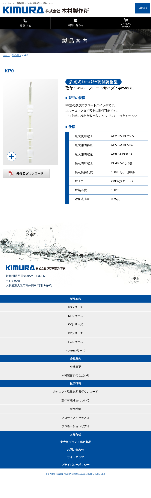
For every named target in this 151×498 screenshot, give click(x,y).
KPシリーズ (75, 333)
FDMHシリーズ (75, 350)
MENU (142, 8)
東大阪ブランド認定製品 (75, 441)
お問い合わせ (75, 449)
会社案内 (75, 358)
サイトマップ (75, 457)
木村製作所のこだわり (75, 375)
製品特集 (75, 408)
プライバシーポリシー (75, 464)
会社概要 (75, 366)
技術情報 (75, 383)
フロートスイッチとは (75, 417)
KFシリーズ (75, 315)
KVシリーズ (75, 324)
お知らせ (75, 434)
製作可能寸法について (75, 400)
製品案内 (75, 299)
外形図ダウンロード (29, 173)
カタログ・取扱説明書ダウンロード (75, 391)
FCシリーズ (75, 341)
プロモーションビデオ (75, 426)
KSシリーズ (75, 307)
